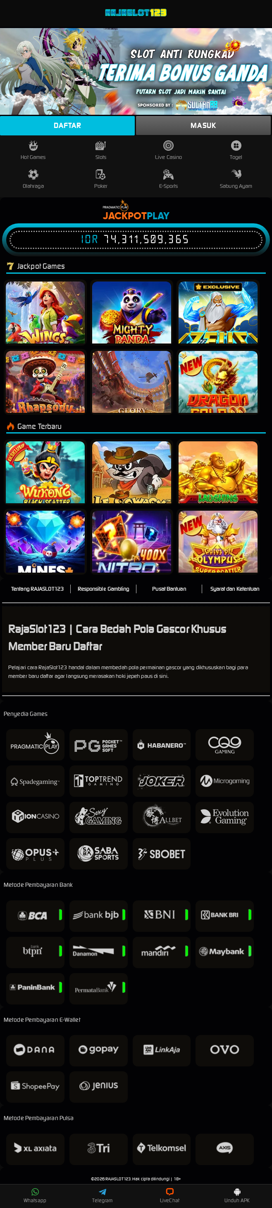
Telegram (102, 1195)
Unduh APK (237, 1195)
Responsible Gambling (103, 588)
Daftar (67, 125)
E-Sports (168, 179)
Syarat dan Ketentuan (235, 588)
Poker (101, 179)
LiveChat (169, 1195)
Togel (236, 150)
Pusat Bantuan (169, 588)
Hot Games (33, 150)
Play (158, 216)
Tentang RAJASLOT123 (37, 588)
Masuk (203, 125)
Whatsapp (35, 1195)
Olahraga (33, 179)
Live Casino (168, 150)
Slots (101, 150)
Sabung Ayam (236, 179)
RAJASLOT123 (118, 1179)
